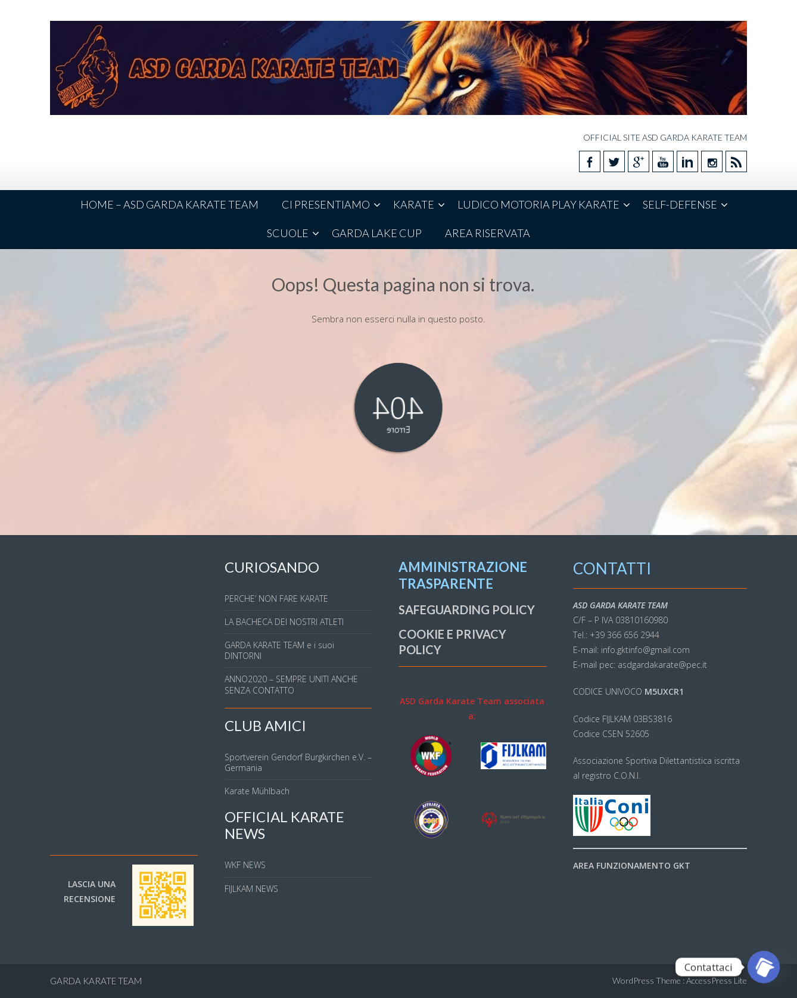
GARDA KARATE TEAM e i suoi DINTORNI (279, 650)
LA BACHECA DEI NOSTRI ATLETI (284, 621)
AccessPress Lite (716, 980)
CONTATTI (612, 568)
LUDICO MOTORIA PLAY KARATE (538, 204)
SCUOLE (288, 233)
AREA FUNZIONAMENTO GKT (631, 865)
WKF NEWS (245, 864)
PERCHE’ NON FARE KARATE (276, 598)
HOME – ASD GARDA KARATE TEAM (169, 204)
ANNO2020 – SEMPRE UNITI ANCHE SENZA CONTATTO (291, 684)
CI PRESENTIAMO (326, 204)
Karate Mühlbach (257, 791)
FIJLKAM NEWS (251, 888)
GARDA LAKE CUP (377, 233)
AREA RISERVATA (487, 233)
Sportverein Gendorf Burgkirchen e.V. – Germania (298, 762)
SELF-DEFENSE (680, 204)
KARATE (413, 204)
